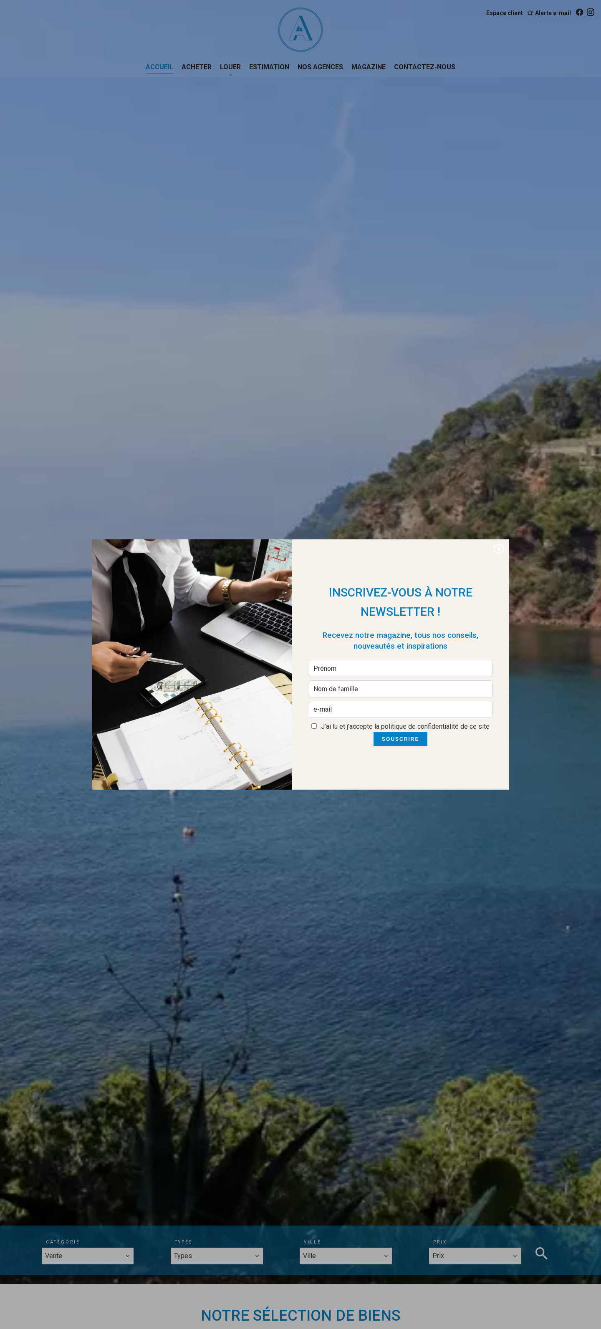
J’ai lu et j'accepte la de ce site (405, 726)
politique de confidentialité (420, 726)
